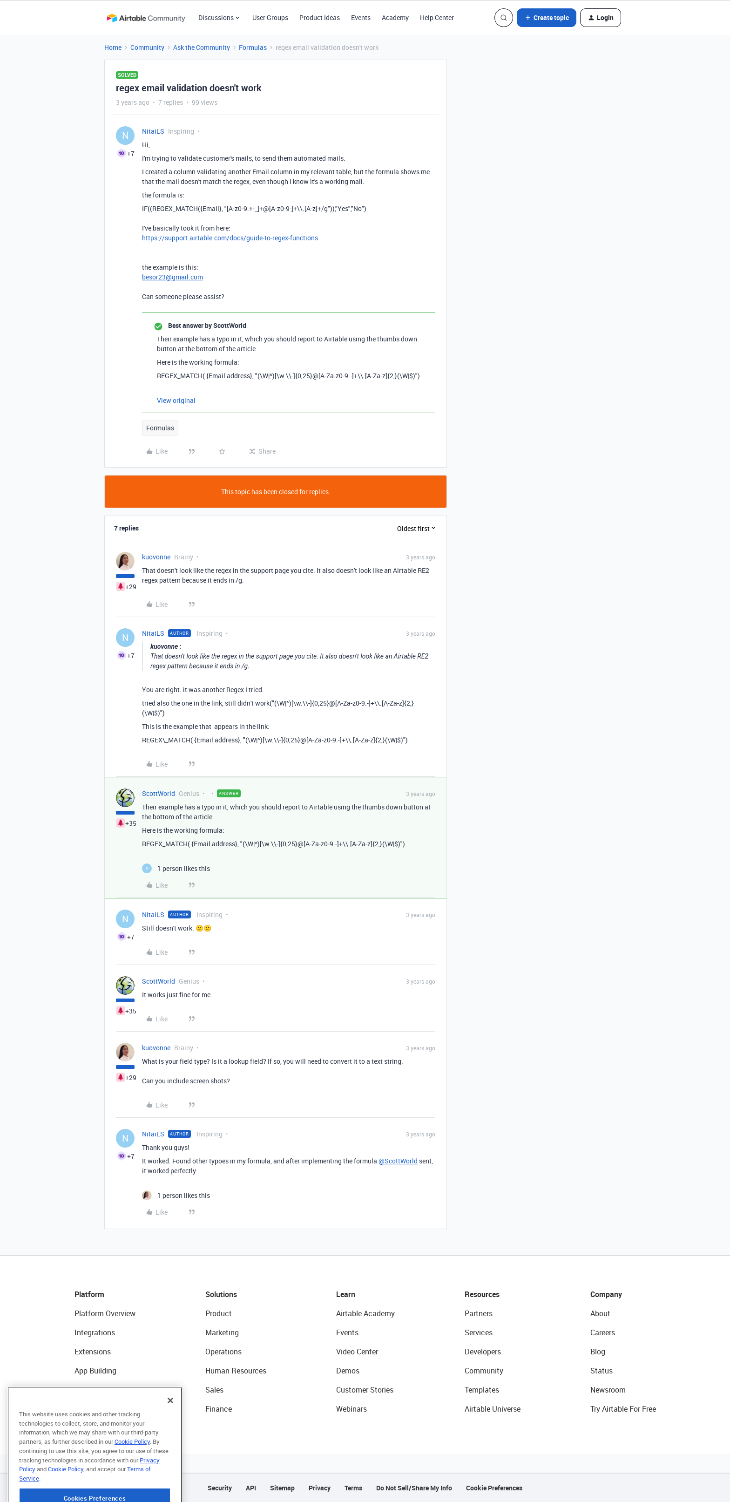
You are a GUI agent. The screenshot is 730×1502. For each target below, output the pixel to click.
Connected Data (101, 1409)
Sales (214, 1390)
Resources (482, 1294)
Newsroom (608, 1390)
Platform (89, 1294)
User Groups (270, 17)
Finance (218, 1409)
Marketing (222, 1332)
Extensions (92, 1351)
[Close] (170, 1429)
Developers (483, 1351)
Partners (479, 1313)
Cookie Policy (132, 1470)
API (251, 1487)
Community (147, 47)
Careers (602, 1332)
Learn (345, 1294)
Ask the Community (201, 47)
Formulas (253, 47)
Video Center (357, 1351)
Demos (347, 1371)
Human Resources (235, 1371)
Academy (395, 17)
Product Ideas (319, 17)
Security (220, 1487)
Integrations (94, 1332)
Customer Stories (364, 1390)
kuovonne (156, 556)
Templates (482, 1390)
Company (606, 1294)
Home (113, 47)
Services (479, 1332)
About (600, 1313)
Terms (353, 1487)
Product (218, 1313)
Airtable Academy (365, 1313)
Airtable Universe (492, 1409)
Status (601, 1371)
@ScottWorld (398, 1160)
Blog (597, 1351)
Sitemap (282, 1487)
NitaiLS (153, 131)
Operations (223, 1351)
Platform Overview (104, 1313)
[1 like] (176, 868)
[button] (546, 17)
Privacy (320, 1487)
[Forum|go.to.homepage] (145, 17)
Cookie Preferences (494, 1487)
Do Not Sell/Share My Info (414, 1487)
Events (361, 17)
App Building (95, 1371)
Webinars (351, 1409)
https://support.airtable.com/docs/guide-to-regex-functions (230, 237)
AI (77, 1390)
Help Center (437, 17)
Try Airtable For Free (623, 1409)
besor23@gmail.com (172, 276)
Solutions (221, 1294)
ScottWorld (158, 793)
